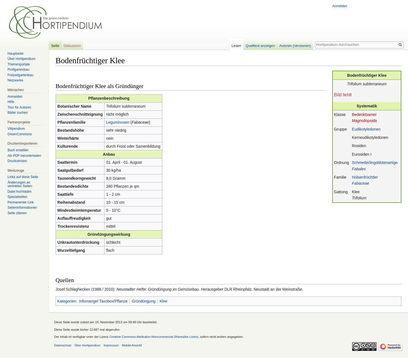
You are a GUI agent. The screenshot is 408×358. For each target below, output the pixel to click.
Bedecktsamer (364, 114)
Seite (55, 46)
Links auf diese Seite (22, 177)
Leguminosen (117, 122)
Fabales (359, 169)
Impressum (111, 345)
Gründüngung (144, 301)
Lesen (236, 46)
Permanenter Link (20, 202)
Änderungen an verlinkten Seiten (19, 184)
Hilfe (10, 102)
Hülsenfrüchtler (365, 177)
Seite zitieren (17, 213)
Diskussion (72, 46)
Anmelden (339, 6)
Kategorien (66, 301)
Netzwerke (15, 80)
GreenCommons (19, 134)
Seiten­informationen (22, 208)
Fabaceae (360, 183)
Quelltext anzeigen (260, 46)
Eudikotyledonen (366, 129)
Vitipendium (16, 129)
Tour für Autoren (19, 107)
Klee (163, 301)
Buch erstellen (17, 150)
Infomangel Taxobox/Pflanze (103, 301)
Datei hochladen (19, 191)
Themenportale (18, 64)
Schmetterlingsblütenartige (375, 162)
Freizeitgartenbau (20, 75)
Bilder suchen (17, 113)
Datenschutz (62, 345)
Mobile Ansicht (132, 345)
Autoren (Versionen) (295, 46)
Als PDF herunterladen (24, 156)
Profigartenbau (18, 69)
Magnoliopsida (364, 120)
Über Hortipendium (21, 59)
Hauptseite (15, 53)
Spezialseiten (17, 197)
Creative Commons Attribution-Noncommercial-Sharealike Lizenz (153, 336)
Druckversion (17, 161)
